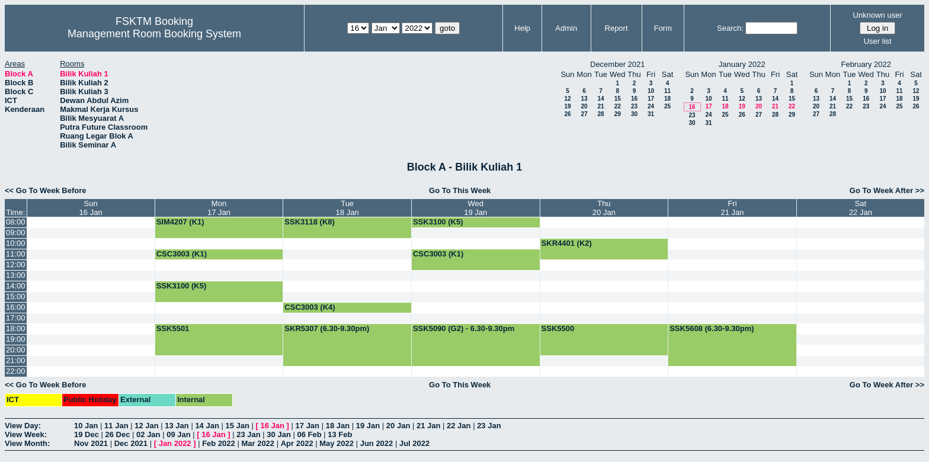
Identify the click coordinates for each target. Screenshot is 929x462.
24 (651, 106)
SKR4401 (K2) (567, 243)
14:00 (15, 285)
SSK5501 (173, 328)
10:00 (15, 243)
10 (651, 91)
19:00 (15, 339)
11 (667, 91)
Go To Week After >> (887, 190)
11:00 (15, 253)
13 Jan (176, 425)
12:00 (15, 264)
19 (567, 106)
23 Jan (489, 425)
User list (878, 41)
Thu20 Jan (604, 208)
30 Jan (278, 434)
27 (584, 114)
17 (651, 98)
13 (584, 98)
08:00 (15, 221)
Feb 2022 (218, 443)
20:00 (15, 349)
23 (634, 106)
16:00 (15, 307)
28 (600, 114)
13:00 (15, 275)
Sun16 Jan (90, 208)
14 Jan (207, 425)
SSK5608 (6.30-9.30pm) (711, 328)
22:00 (15, 371)
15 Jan (237, 425)
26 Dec (117, 434)
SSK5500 (558, 328)
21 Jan (428, 425)
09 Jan (178, 434)
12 (567, 98)
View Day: (23, 425)
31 (651, 114)
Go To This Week (460, 190)
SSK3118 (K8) (309, 221)
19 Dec (86, 434)
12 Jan (146, 425)
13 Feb (340, 434)
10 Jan (86, 425)
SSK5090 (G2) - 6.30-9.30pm (463, 328)
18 (667, 98)
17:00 (15, 317)
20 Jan (398, 425)
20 (584, 106)
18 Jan (338, 425)
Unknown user (877, 15)
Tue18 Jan (347, 208)
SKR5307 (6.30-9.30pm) (326, 328)
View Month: (27, 443)
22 (617, 106)
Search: (730, 28)
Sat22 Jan (860, 208)
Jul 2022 (414, 443)
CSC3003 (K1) (181, 253)
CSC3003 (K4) (309, 307)
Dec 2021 (131, 443)
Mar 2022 (257, 443)
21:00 (15, 360)
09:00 (15, 232)
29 (617, 114)
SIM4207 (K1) (180, 221)
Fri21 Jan (732, 208)
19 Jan (368, 425)
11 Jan (116, 425)
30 (634, 114)
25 (667, 106)
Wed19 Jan (475, 208)
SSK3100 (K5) (438, 221)
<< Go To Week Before (46, 190)
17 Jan (307, 425)
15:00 (15, 296)
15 (617, 98)
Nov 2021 (91, 443)
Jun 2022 (376, 443)
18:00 (15, 328)
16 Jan (272, 425)
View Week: (26, 434)
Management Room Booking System (154, 34)
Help (522, 28)
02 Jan (148, 434)
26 (567, 114)
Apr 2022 (297, 443)
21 (600, 106)
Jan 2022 (175, 443)
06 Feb (309, 434)
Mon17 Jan (218, 208)
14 (600, 98)
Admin (566, 28)
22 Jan (458, 425)
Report (616, 28)
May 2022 (336, 443)
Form (663, 28)
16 (634, 98)
